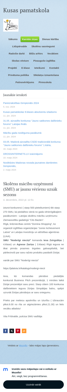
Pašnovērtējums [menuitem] (24, 82)
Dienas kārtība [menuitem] (50, 39)
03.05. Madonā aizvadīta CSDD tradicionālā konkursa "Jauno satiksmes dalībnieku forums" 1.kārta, (32, 143)
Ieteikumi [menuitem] (39, 68)
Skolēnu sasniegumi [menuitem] (43, 46)
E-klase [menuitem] (25, 68)
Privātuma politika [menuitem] (18, 75)
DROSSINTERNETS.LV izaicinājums (23, 154)
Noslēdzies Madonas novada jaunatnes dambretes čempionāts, (30, 164)
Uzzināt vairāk (33, 384)
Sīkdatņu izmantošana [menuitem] (46, 75)
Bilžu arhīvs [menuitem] (36, 53)
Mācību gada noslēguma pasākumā (22, 132)
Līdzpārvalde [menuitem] (19, 46)
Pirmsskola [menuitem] (45, 82)
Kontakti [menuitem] (54, 68)
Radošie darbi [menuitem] (17, 53)
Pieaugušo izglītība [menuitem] (44, 60)
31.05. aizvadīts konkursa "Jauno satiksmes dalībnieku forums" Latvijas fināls (32, 122)
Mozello (23, 345)
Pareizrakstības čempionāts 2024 (21, 103)
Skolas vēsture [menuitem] (20, 60)
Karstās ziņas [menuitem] (30, 39)
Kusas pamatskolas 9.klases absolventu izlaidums (30, 112)
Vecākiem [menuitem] (52, 53)
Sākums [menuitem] (13, 39)
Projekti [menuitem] (12, 68)
